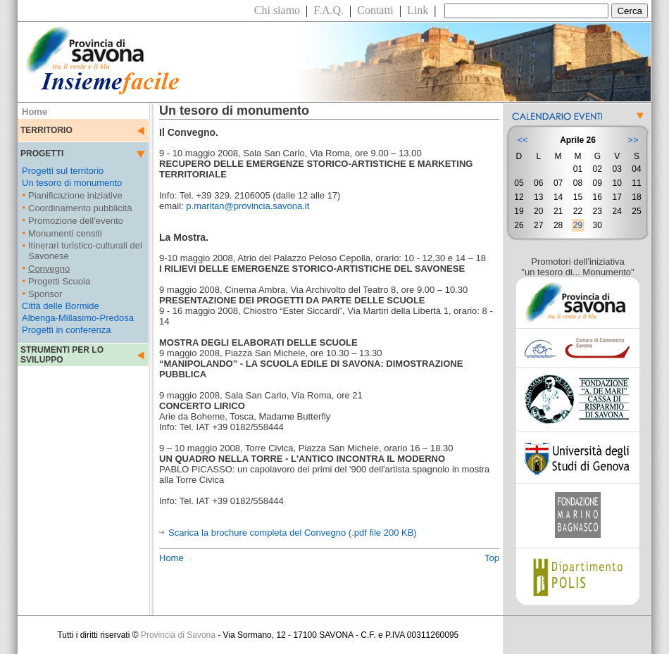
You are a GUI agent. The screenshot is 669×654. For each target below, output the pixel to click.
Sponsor (45, 294)
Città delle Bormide (60, 306)
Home (171, 558)
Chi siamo (277, 10)
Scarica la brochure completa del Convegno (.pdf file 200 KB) (292, 532)
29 (577, 225)
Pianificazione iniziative (75, 195)
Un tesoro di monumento (72, 182)
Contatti (375, 10)
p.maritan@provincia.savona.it (247, 206)
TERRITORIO (46, 130)
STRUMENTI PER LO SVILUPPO (62, 355)
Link (417, 10)
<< (522, 139)
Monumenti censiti (65, 233)
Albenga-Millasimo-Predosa (78, 318)
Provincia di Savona (178, 635)
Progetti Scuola (59, 281)
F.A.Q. (328, 10)
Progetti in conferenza (66, 330)
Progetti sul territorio (63, 170)
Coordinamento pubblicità (80, 208)
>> (632, 139)
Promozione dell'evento (75, 220)
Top (491, 558)
